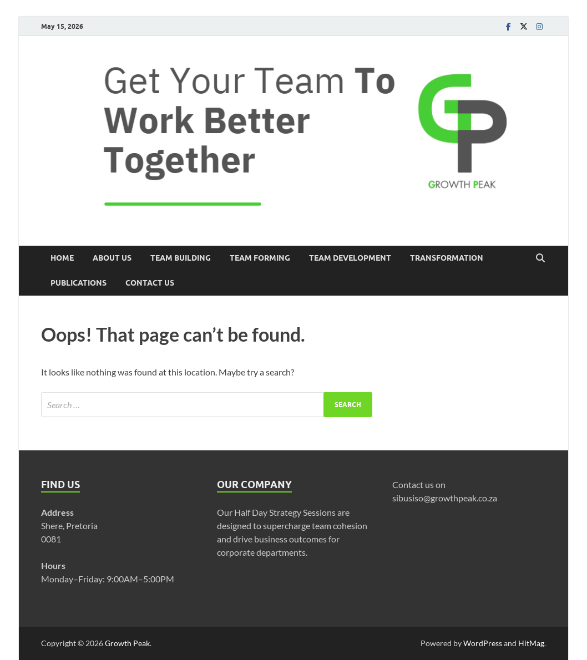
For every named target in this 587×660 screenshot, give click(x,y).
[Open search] (540, 258)
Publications (78, 282)
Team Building (180, 257)
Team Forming (260, 257)
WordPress (482, 643)
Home (62, 257)
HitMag (531, 643)
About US (112, 257)
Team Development (350, 257)
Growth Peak (127, 643)
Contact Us (149, 282)
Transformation (446, 257)
